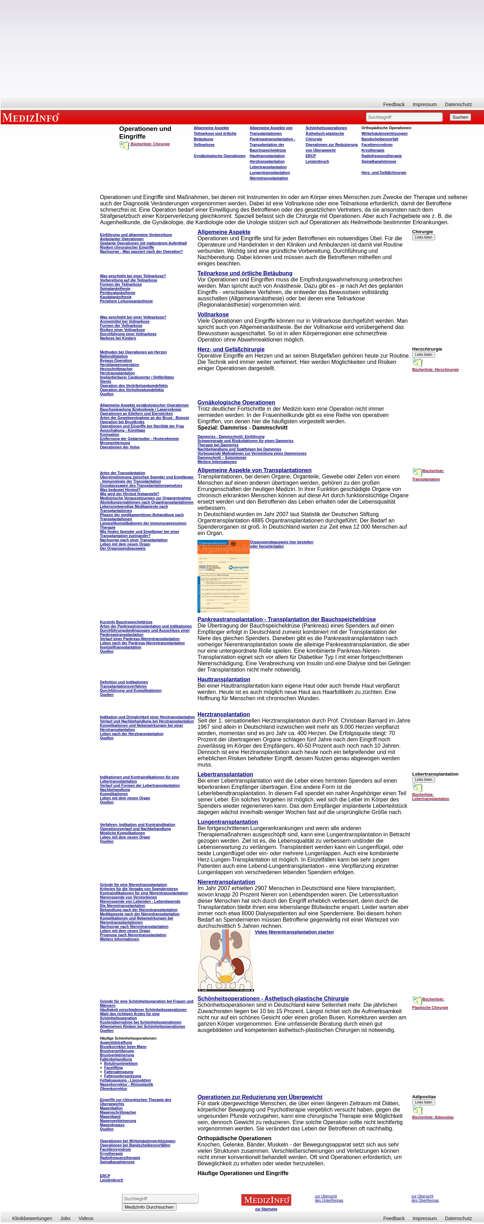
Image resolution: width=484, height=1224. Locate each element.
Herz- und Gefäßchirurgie (384, 172)
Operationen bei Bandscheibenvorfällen (135, 1145)
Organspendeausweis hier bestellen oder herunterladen (281, 544)
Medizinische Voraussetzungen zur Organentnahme (145, 498)
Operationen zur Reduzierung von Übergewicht (259, 1097)
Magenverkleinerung (118, 1121)
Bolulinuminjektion (121, 1063)
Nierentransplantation (269, 178)
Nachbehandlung (115, 789)
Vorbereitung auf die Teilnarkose (128, 280)
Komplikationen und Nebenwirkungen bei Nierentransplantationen (136, 920)
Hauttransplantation (267, 156)
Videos (86, 1218)
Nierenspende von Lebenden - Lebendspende (140, 901)
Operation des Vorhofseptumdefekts (132, 390)
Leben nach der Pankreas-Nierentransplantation (142, 643)
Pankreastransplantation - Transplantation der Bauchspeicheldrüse (272, 144)
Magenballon (111, 1108)
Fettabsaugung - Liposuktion (125, 1080)
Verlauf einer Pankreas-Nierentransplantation (140, 639)
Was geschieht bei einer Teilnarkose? (133, 276)
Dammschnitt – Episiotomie (221, 457)
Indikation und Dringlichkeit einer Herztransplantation (147, 717)
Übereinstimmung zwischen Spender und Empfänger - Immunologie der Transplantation (147, 479)
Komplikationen (114, 794)
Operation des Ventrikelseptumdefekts (134, 385)
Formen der (111, 284)
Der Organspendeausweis (123, 548)
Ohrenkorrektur (113, 1088)
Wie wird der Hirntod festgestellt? (129, 494)
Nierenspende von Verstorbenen (128, 897)
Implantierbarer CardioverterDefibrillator (137, 377)
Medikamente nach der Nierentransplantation (140, 914)
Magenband (110, 1116)
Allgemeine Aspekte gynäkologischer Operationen (144, 405)
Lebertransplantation (268, 167)
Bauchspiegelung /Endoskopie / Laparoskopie (140, 409)
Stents (105, 381)
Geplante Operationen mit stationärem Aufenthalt (143, 243)
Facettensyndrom (377, 144)
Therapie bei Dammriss (217, 445)
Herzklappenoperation (119, 364)
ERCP (310, 156)
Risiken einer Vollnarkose (122, 330)
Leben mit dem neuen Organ (125, 544)
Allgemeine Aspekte (211, 128)
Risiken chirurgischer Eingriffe (127, 247)
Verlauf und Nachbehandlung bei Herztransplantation (147, 721)
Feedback (394, 104)
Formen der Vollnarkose (121, 325)
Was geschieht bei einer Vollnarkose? (133, 317)
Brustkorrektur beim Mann (123, 1047)
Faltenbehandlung (116, 1059)
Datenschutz (458, 104)
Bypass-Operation (116, 360)
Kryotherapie (373, 150)
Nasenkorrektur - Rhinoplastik (126, 1084)
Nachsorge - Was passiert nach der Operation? (141, 251)
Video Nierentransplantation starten (294, 932)
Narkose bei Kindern (118, 338)
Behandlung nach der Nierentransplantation (139, 910)
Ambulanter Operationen (122, 239)
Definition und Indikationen (124, 682)
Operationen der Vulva (119, 447)
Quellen (107, 394)
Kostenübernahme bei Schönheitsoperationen (140, 1022)
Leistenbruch (317, 161)
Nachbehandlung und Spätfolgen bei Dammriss (239, 449)
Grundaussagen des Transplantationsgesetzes (141, 485)
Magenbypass (112, 1125)
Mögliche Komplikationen (122, 833)
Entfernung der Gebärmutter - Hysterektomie (139, 439)
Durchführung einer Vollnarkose (128, 334)
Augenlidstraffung (116, 1042)
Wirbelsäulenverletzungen (385, 133)
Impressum (425, 104)
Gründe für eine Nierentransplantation (133, 884)
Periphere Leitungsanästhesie (126, 301)
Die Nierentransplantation (122, 905)
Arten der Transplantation (122, 473)
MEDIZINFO (32, 117)
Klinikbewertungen (32, 1218)
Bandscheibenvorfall (380, 139)
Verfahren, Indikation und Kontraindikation (137, 824)
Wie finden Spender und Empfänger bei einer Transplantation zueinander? (139, 533)
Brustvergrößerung (117, 1051)
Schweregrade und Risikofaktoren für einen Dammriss (245, 441)
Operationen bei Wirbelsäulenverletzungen (137, 1141)
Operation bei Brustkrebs (122, 422)
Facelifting (113, 1067)
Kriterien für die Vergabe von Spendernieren (139, 889)
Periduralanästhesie (117, 293)
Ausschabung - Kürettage (122, 430)
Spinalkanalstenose (379, 161)
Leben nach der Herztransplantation (132, 734)
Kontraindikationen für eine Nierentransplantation (144, 893)
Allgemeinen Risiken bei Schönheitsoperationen (142, 1026)
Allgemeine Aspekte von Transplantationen (254, 470)
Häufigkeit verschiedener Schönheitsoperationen (143, 1009)
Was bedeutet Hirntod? (120, 490)
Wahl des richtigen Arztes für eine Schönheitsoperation (130, 1016)
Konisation (109, 434)
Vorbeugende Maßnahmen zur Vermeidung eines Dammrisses (251, 453)
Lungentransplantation (270, 172)
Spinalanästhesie (115, 288)
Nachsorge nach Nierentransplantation (134, 926)
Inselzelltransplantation (120, 647)
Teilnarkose (131, 284)
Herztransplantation (267, 161)
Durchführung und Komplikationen (130, 690)
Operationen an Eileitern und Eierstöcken (136, 413)
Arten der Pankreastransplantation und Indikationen (146, 626)
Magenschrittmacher (118, 1112)
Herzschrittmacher (116, 369)
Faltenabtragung (118, 1072)
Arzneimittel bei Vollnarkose (125, 321)
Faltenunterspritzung (122, 1076)
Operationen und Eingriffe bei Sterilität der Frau (142, 426)
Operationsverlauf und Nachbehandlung (135, 829)
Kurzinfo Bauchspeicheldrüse (126, 622)
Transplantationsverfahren (123, 686)
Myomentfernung (115, 443)
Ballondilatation (114, 356)
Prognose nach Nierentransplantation (133, 935)
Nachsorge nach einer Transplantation (134, 540)
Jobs (65, 1218)
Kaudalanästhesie (116, 297)
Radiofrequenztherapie (382, 156)
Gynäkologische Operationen (219, 156)
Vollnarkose (204, 144)
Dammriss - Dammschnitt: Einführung (231, 436)
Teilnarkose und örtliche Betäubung (244, 273)
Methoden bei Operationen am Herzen (133, 352)
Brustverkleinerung (117, 1055)
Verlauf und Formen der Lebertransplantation (140, 785)
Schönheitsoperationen (326, 128)
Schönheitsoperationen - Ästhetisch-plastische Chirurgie (273, 999)
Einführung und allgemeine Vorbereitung (136, 235)
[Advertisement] (242, 49)
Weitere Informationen (217, 462)
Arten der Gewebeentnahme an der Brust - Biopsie (144, 418)
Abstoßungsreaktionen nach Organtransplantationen (147, 502)
